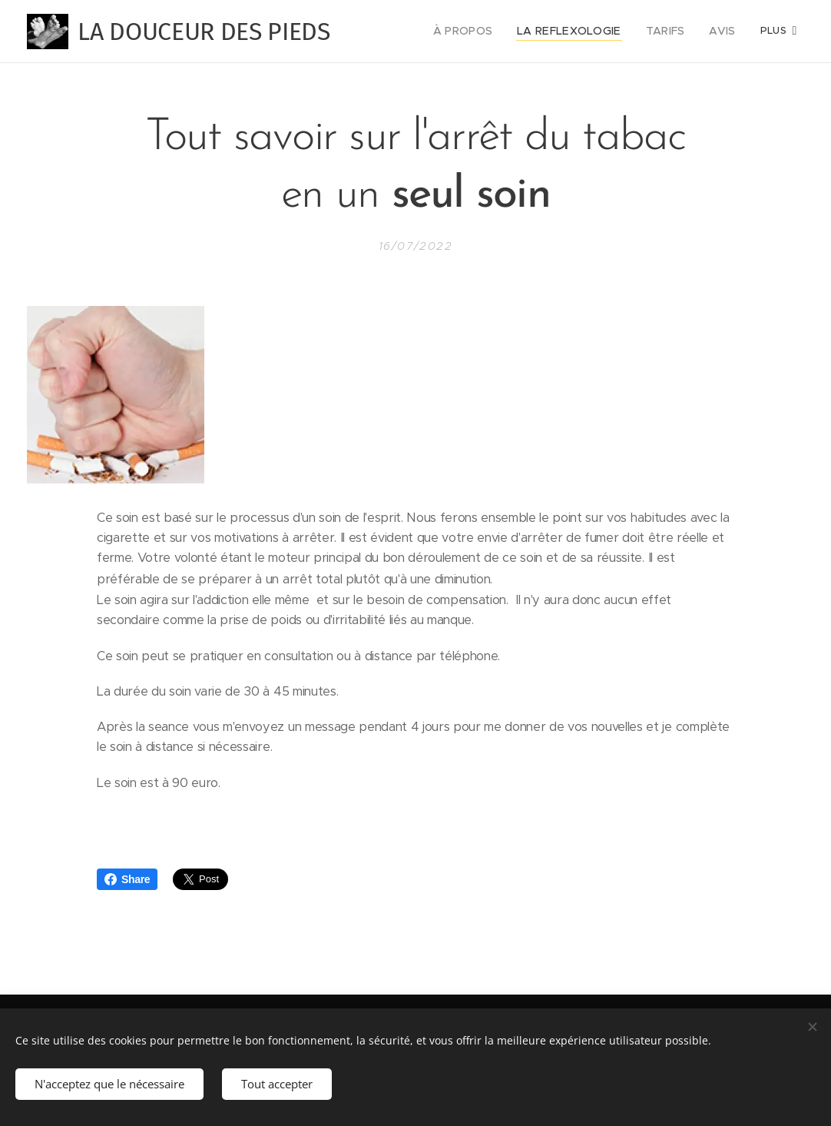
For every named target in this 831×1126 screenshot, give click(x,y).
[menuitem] (481, 31)
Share (127, 879)
